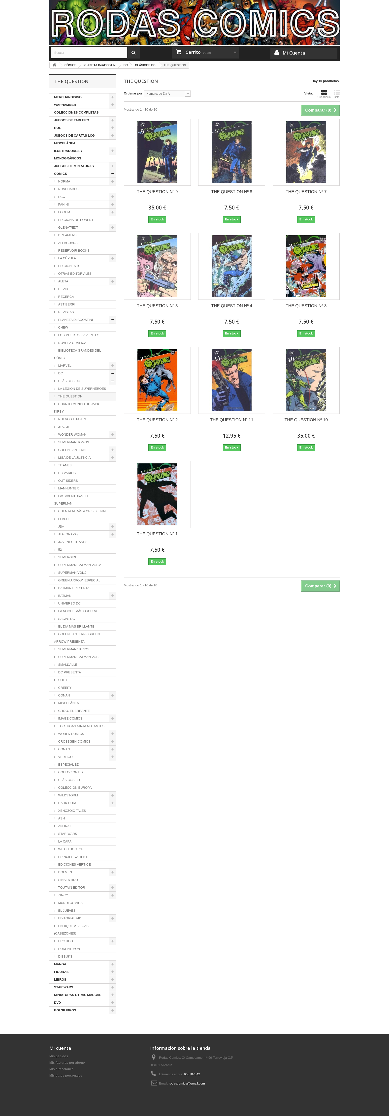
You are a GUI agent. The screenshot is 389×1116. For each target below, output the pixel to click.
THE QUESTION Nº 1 (157, 534)
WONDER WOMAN (72, 434)
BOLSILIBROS (65, 1010)
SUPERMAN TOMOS (73, 442)
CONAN (63, 695)
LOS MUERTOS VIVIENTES (78, 335)
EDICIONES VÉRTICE (74, 864)
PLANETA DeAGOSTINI (75, 320)
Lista (337, 94)
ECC (61, 197)
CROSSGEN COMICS (74, 741)
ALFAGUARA (67, 243)
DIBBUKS (64, 956)
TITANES (64, 465)
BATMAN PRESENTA (73, 588)
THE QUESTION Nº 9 (157, 191)
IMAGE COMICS (69, 718)
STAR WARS (67, 834)
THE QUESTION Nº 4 (231, 305)
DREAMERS (66, 235)
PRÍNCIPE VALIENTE (73, 857)
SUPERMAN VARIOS (73, 649)
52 (59, 549)
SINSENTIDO (67, 880)
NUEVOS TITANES (71, 419)
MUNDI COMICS (70, 903)
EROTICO (65, 941)
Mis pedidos (58, 1056)
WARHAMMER (65, 105)
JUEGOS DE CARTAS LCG (74, 135)
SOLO (62, 680)
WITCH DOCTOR (70, 849)
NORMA (63, 181)
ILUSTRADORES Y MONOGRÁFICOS (68, 154)
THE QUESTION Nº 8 (231, 191)
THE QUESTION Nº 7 (306, 191)
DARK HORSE (68, 803)
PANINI (63, 204)
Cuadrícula (324, 94)
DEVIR (62, 289)
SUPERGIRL (67, 557)
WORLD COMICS (70, 734)
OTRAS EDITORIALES (74, 273)
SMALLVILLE (67, 664)
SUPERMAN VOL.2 (72, 572)
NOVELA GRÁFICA (71, 343)
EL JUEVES (66, 910)
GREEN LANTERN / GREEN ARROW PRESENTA (77, 637)
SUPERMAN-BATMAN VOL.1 (79, 657)
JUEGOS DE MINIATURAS (74, 166)
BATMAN (64, 596)
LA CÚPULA (66, 258)
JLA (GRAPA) (67, 534)
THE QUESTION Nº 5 (157, 305)
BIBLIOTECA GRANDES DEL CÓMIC (77, 354)
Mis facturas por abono (67, 1062)
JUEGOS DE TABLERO (71, 120)
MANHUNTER (68, 488)
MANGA (60, 964)
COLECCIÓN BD (70, 772)
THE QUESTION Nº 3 (306, 305)
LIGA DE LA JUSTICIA (74, 457)
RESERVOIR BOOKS (73, 250)
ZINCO (62, 895)
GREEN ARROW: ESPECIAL (78, 580)
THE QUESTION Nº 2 (157, 420)
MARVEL (64, 365)
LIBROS (60, 979)
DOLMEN (64, 872)
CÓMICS (60, 174)
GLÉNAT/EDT (67, 227)
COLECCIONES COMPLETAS (76, 112)
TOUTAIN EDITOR (71, 887)
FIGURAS (61, 972)
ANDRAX (64, 826)
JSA (60, 526)
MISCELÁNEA (64, 143)
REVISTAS (65, 312)
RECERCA (65, 297)
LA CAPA (64, 841)
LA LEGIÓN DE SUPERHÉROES (81, 389)
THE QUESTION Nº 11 (231, 420)
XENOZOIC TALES (71, 811)
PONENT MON (68, 949)
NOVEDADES (67, 189)
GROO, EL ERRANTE (73, 711)
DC (60, 373)
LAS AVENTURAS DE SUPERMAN (72, 499)
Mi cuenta (60, 1048)
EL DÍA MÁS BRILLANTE (76, 626)
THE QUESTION (69, 396)
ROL (57, 128)
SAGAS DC (66, 619)
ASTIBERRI (66, 304)
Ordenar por (133, 93)
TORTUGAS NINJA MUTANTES (80, 726)
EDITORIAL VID (69, 918)
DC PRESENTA (69, 672)
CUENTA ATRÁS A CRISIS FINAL (82, 511)
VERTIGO (65, 757)
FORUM (63, 212)
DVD (57, 1002)
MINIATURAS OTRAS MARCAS (77, 995)
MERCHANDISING (68, 97)
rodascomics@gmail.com (187, 1083)
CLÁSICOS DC (68, 381)
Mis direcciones (61, 1069)
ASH (61, 818)
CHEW (62, 327)
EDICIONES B (68, 266)
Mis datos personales (65, 1075)
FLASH (63, 519)
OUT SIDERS (67, 481)
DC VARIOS (66, 473)
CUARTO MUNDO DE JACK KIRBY (76, 407)
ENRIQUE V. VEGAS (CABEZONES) (71, 929)
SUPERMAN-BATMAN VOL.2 (79, 565)
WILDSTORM (67, 795)
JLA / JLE (64, 427)
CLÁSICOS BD (68, 780)
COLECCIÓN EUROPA (74, 787)
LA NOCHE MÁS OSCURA (77, 611)
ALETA (62, 281)
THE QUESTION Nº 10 (306, 420)
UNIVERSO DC (69, 603)
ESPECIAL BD (68, 764)
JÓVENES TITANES (72, 542)
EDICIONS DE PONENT (75, 220)
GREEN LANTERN (71, 450)
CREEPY (64, 688)
